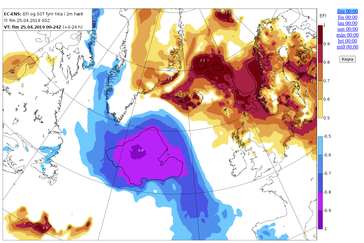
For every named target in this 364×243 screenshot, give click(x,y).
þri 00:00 (347, 41)
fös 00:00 (347, 17)
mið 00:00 (347, 47)
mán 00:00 (347, 35)
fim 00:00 (347, 11)
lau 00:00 (347, 23)
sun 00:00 (347, 29)
